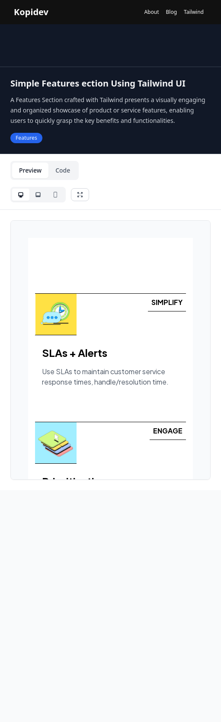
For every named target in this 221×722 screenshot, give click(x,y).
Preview (30, 170)
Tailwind (194, 12)
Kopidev (31, 12)
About (151, 12)
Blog (171, 12)
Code (62, 170)
